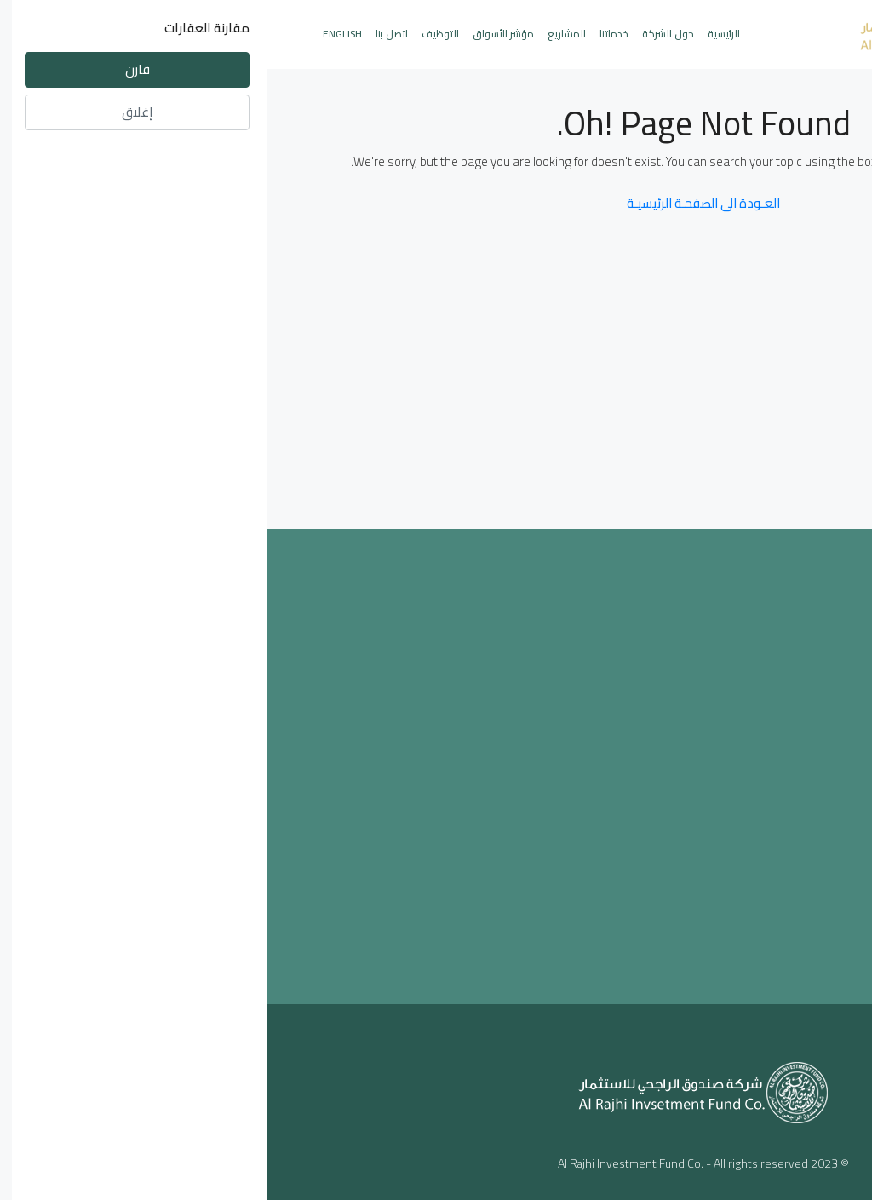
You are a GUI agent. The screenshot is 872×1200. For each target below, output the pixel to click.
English (75, 33)
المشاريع (299, 33)
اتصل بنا (124, 33)
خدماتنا (346, 33)
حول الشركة (401, 33)
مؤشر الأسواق (236, 33)
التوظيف (173, 33)
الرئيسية (456, 33)
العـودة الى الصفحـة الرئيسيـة (436, 203)
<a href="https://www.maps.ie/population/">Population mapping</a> (436, 763)
